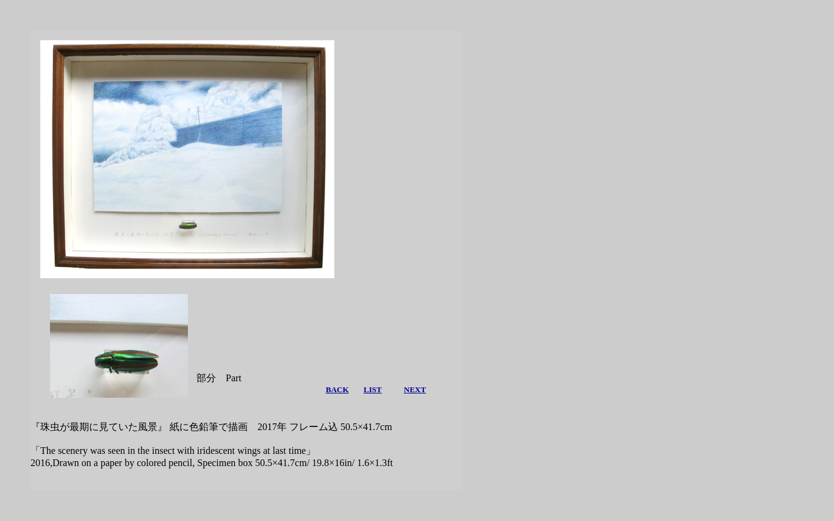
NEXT (415, 389)
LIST (373, 389)
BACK (337, 389)
